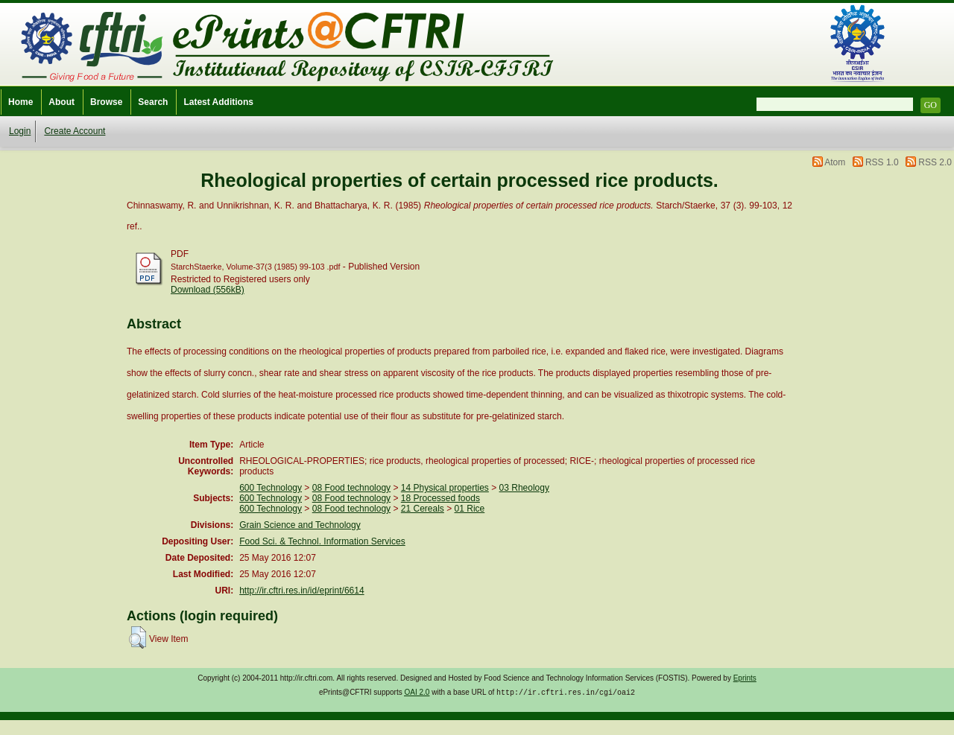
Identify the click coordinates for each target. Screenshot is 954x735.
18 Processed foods (440, 498)
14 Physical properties (445, 488)
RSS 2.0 (935, 162)
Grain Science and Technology (300, 525)
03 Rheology (524, 488)
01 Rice (470, 508)
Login (20, 131)
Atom (834, 162)
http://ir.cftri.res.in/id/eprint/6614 (301, 590)
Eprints (744, 678)
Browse (106, 102)
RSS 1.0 (882, 162)
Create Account (74, 131)
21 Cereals (422, 508)
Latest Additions (218, 102)
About (61, 102)
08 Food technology (351, 488)
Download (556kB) (207, 289)
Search (153, 102)
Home (20, 102)
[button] (137, 637)
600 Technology (270, 488)
